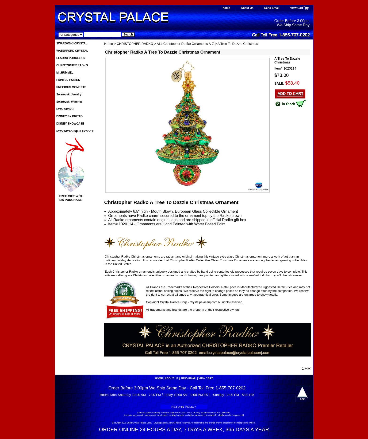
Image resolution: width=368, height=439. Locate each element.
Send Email (272, 8)
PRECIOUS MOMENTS (71, 87)
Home (108, 44)
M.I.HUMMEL (64, 72)
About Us (247, 8)
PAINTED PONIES (68, 80)
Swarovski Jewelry (68, 94)
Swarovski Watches (69, 101)
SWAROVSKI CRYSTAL (71, 43)
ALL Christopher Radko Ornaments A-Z (186, 44)
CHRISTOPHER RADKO (135, 44)
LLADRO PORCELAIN (70, 58)
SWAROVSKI (64, 109)
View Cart (296, 8)
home (226, 8)
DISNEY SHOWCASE (70, 123)
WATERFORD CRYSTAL (72, 50)
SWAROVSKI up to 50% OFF (75, 131)
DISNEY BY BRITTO (69, 116)
